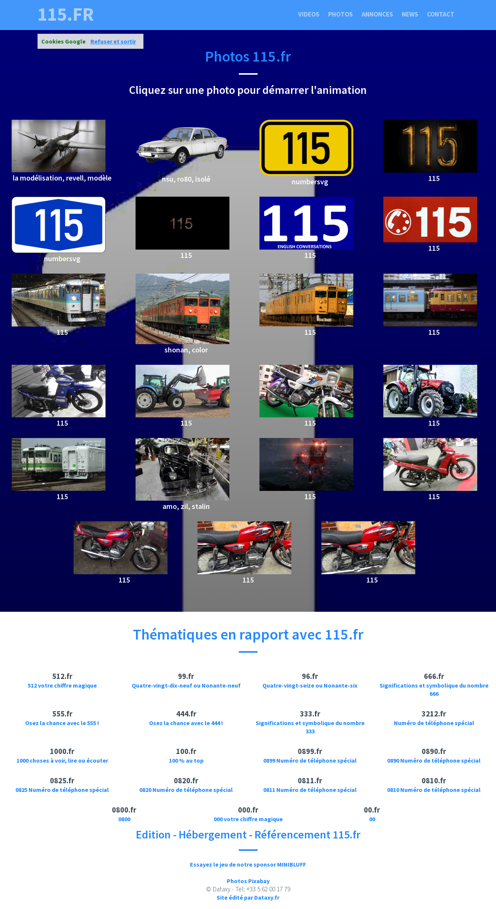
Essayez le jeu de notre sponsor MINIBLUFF (248, 864)
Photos (340, 14)
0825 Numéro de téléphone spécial (62, 789)
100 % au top (186, 760)
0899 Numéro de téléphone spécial (310, 760)
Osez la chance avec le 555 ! (62, 723)
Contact (440, 14)
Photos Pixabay (248, 881)
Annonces (377, 14)
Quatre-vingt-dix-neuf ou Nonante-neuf (186, 685)
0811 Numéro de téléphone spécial (310, 789)
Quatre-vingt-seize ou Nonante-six (309, 685)
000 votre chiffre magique (248, 819)
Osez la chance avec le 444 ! (186, 723)
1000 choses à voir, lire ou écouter (62, 760)
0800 (124, 819)
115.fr (66, 14)
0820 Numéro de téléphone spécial (186, 789)
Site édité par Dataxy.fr (248, 897)
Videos (309, 14)
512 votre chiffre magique (62, 685)
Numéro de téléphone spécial (434, 723)
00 (372, 819)
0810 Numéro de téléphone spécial (434, 789)
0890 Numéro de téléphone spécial (434, 760)
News (410, 14)
